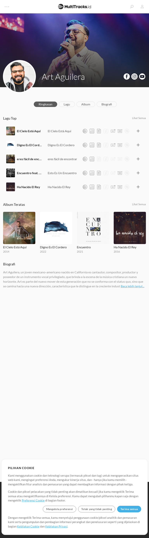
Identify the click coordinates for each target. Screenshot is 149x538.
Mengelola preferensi (59, 509)
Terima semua (129, 509)
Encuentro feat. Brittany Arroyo (29, 173)
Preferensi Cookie (33, 500)
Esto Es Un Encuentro (62, 173)
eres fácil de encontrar (29, 159)
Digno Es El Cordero (29, 145)
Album (85, 104)
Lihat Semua (139, 118)
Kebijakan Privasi (56, 526)
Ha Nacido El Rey (28, 187)
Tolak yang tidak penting (96, 509)
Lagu (67, 104)
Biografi (106, 104)
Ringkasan (45, 104)
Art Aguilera (63, 76)
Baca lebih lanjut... (132, 286)
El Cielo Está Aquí (29, 131)
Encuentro (84, 247)
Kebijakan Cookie (28, 526)
